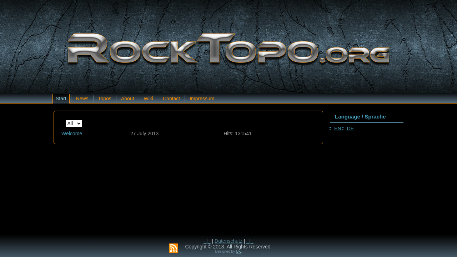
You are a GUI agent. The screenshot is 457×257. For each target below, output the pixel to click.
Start (61, 98)
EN (338, 128)
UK (238, 251)
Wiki (148, 98)
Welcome (71, 133)
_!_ (207, 241)
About (127, 98)
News (82, 98)
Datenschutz (228, 241)
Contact (171, 98)
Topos (104, 98)
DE (350, 128)
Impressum (202, 98)
